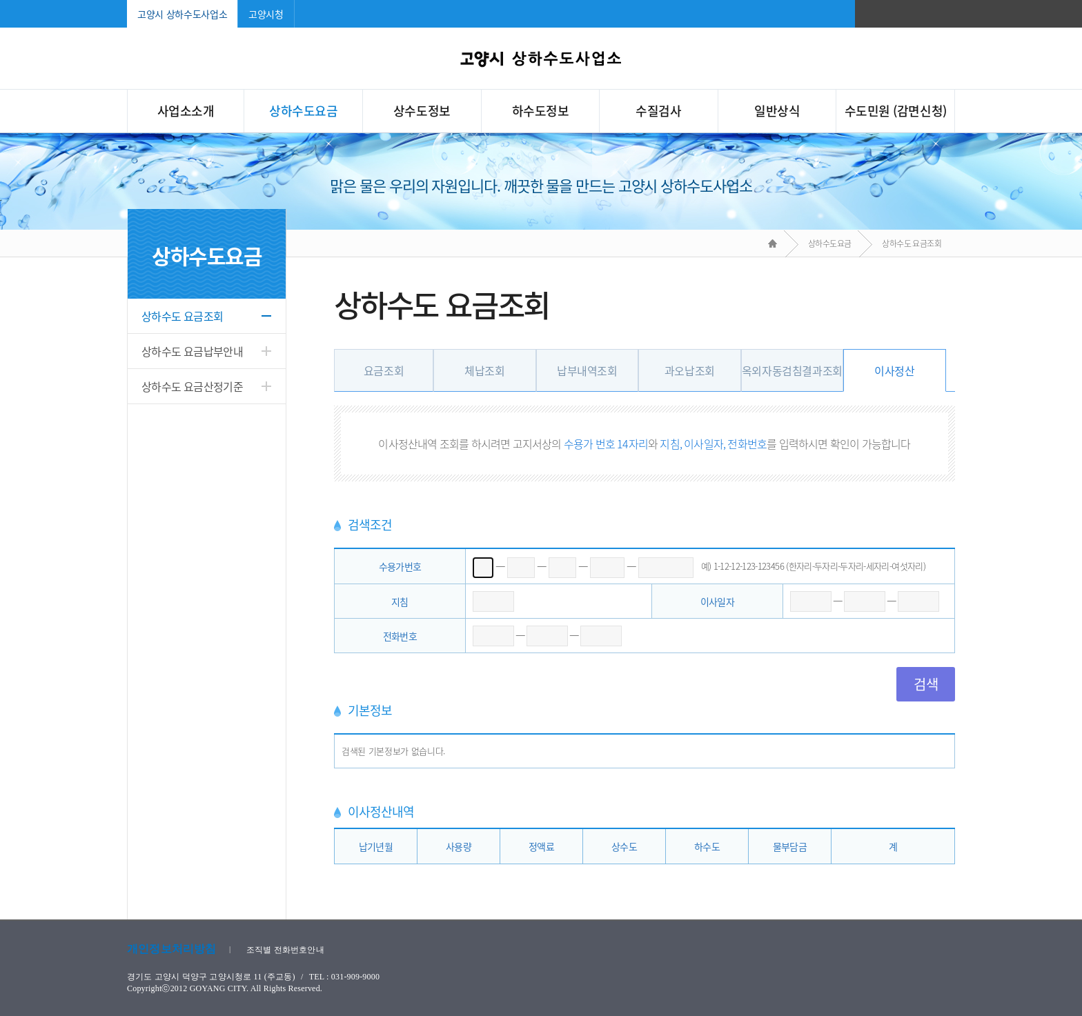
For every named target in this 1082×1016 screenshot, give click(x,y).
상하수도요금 (303, 110)
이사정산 (894, 370)
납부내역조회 (587, 370)
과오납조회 (690, 370)
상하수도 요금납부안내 (192, 351)
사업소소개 (186, 110)
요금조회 (384, 370)
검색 (926, 684)
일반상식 (777, 110)
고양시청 (266, 14)
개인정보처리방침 (172, 949)
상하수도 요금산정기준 (192, 386)
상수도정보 (422, 110)
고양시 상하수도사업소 (182, 14)
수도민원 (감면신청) (896, 110)
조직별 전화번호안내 (285, 950)
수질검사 (658, 110)
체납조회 (484, 370)
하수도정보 (540, 110)
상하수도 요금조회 (182, 316)
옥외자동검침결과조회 (792, 370)
